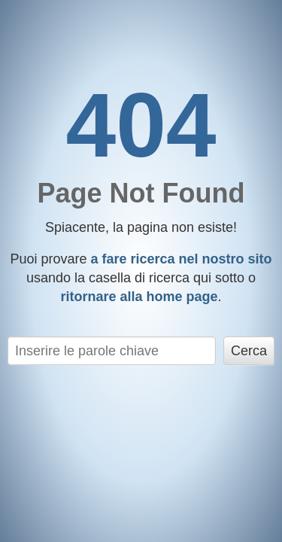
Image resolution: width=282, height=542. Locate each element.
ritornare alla (138, 296)
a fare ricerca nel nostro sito (180, 258)
